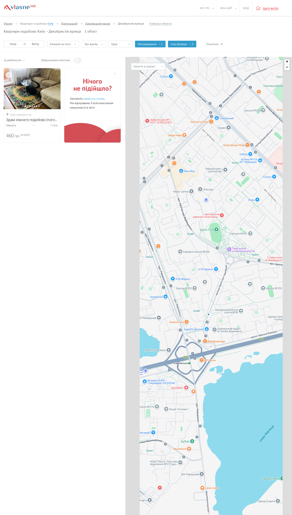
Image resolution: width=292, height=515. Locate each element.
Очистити (212, 44)
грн (17, 136)
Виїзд (35, 44)
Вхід (246, 8)
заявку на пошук (94, 98)
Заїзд (12, 44)
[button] (287, 62)
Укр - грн (204, 8)
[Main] (19, 7)
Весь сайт (226, 8)
